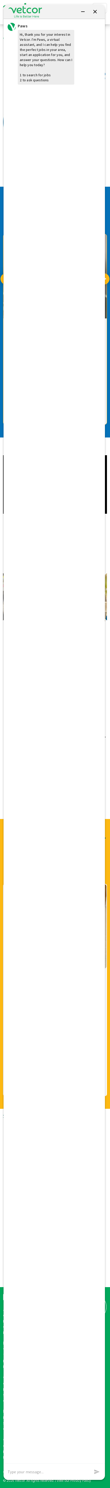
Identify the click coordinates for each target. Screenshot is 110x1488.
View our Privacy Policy (74, 1480)
